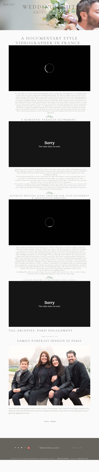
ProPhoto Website (63, 458)
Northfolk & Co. (83, 458)
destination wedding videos (44, 93)
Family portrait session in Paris (49, 341)
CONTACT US (76, 448)
